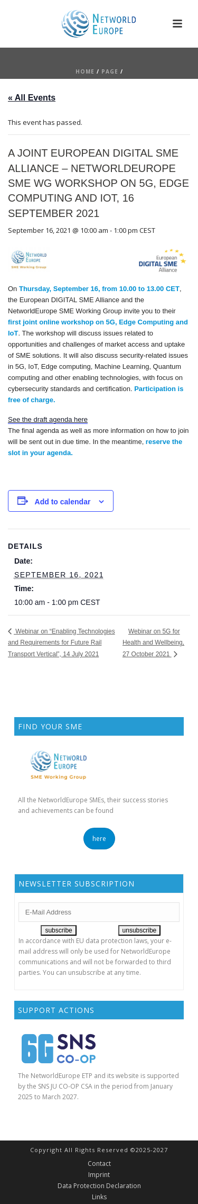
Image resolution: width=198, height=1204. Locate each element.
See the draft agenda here (48, 419)
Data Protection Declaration (99, 1186)
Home (85, 71)
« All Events (31, 97)
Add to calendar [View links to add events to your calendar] (63, 501)
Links (99, 1197)
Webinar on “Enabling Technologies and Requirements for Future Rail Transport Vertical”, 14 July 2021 (61, 643)
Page (109, 71)
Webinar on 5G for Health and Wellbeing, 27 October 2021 (153, 643)
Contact (99, 1164)
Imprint (99, 1175)
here (99, 838)
